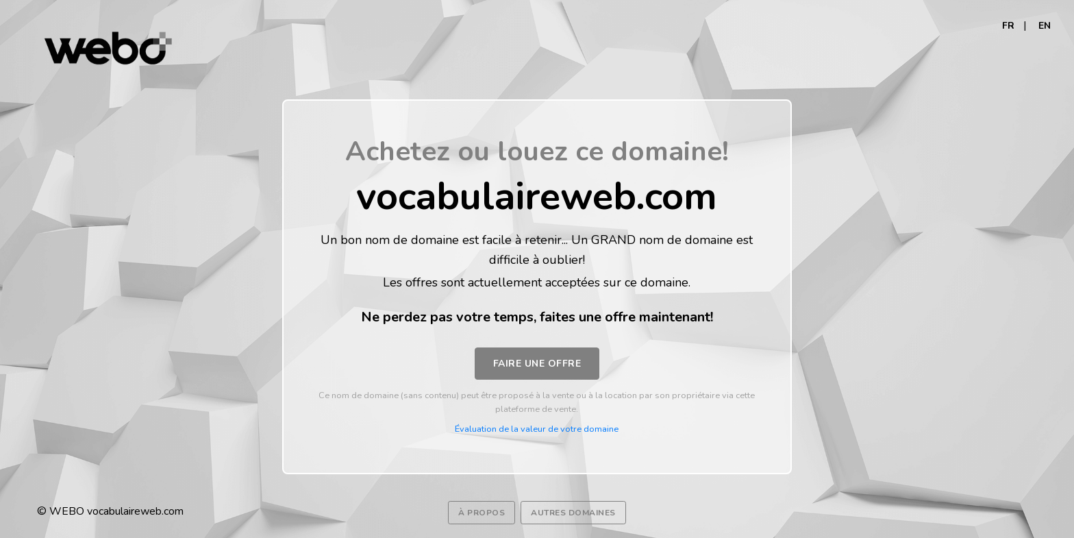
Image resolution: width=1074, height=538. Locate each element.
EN (1044, 25)
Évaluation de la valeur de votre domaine (537, 429)
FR (1008, 25)
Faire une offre (537, 363)
